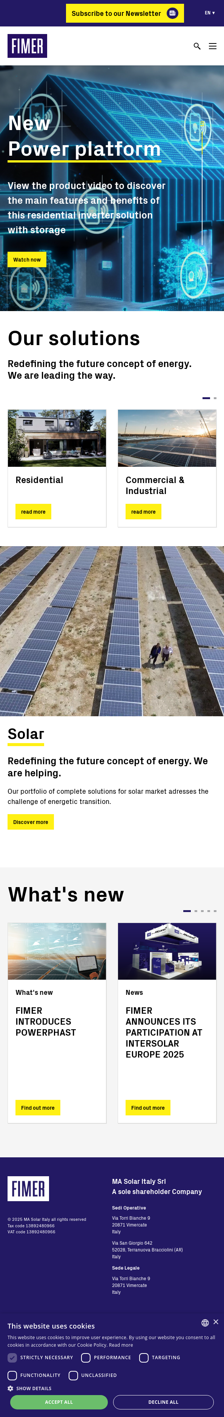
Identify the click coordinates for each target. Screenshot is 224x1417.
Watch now (27, 259)
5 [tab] (215, 911)
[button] (112, 1388)
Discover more (30, 821)
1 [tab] (206, 398)
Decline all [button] (164, 1402)
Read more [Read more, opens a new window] (121, 1345)
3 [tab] (202, 911)
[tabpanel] (57, 468)
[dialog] (112, 1365)
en (207, 12)
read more (33, 511)
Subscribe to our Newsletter (116, 13)
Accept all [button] (59, 1402)
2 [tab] (215, 398)
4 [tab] (208, 911)
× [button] (215, 1322)
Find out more (38, 1107)
